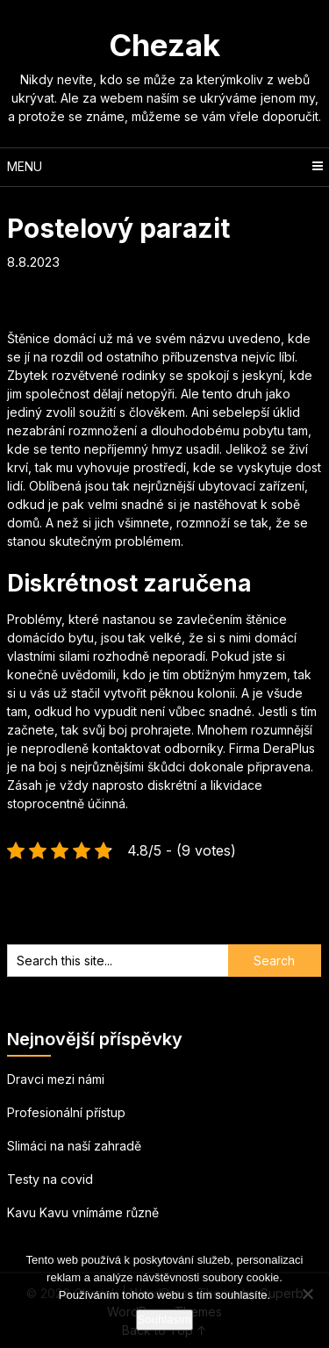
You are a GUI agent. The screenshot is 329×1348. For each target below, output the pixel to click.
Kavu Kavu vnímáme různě (83, 1212)
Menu (24, 166)
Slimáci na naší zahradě (74, 1145)
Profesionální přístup (66, 1112)
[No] (307, 1293)
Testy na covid (50, 1179)
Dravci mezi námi (55, 1079)
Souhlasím (164, 1319)
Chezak (164, 44)
